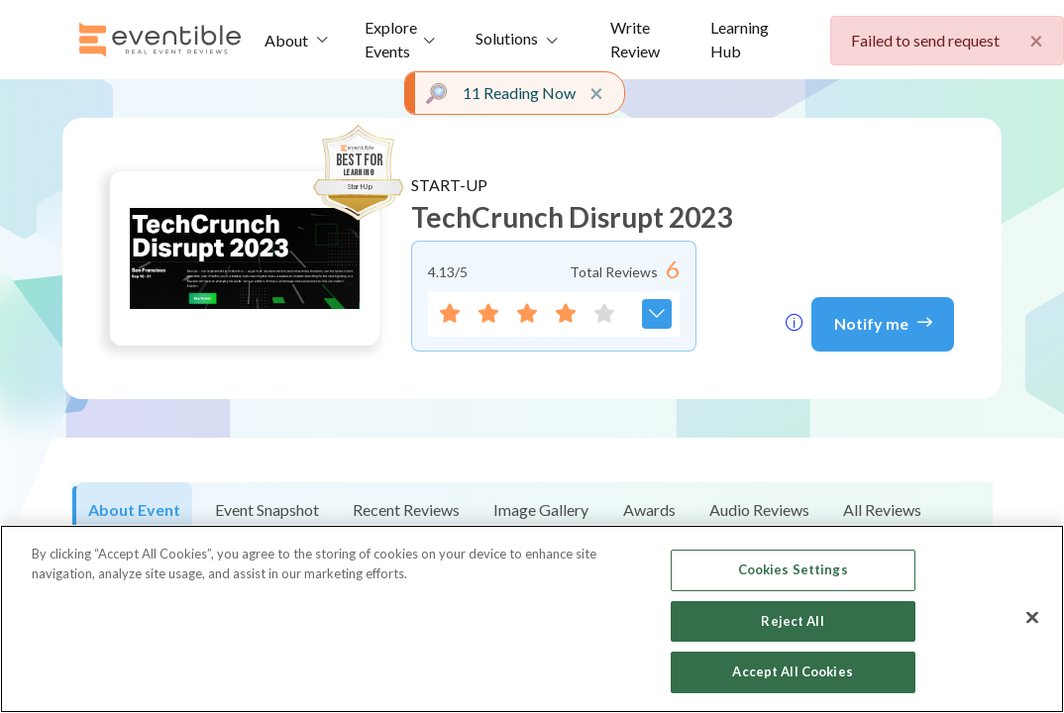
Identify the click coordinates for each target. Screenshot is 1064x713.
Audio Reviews (759, 509)
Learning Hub (739, 39)
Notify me (883, 322)
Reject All (792, 621)
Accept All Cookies (792, 671)
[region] (532, 619)
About (286, 40)
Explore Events (391, 39)
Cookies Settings (793, 569)
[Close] (1032, 618)
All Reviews (882, 509)
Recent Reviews (406, 509)
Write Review (635, 39)
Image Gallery (540, 509)
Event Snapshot (267, 509)
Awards (649, 509)
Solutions (507, 38)
